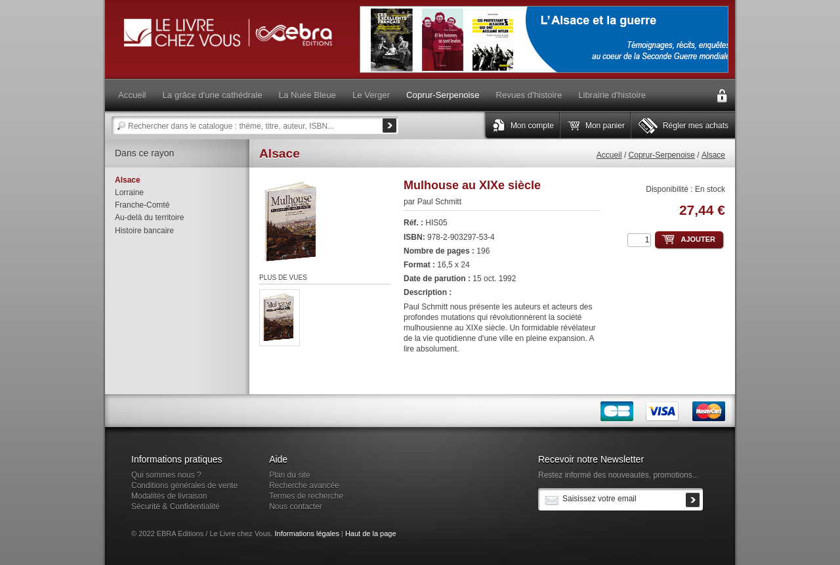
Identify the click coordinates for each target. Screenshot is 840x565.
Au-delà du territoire (149, 217)
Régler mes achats (695, 125)
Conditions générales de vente (184, 485)
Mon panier (605, 125)
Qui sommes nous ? (166, 475)
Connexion (721, 96)
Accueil (609, 155)
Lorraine (129, 192)
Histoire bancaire (144, 230)
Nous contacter (295, 506)
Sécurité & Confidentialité (175, 506)
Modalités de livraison (169, 496)
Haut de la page (370, 533)
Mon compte (532, 125)
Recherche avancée (304, 485)
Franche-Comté (142, 205)
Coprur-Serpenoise (662, 155)
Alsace (713, 155)
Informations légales (306, 533)
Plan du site (289, 475)
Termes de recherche (306, 496)
